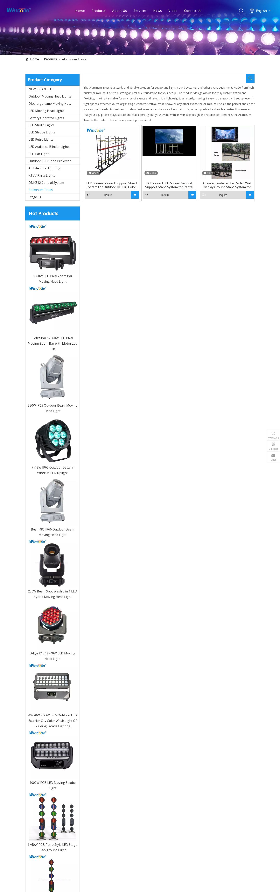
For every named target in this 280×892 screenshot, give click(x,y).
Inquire (98, 195)
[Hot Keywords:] (250, 78)
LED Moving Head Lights (47, 111)
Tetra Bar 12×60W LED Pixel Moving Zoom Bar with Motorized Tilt (52, 343)
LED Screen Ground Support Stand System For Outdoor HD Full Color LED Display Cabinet (111, 185)
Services (140, 11)
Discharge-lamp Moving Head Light (54, 103)
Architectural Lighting (44, 168)
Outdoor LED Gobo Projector (50, 161)
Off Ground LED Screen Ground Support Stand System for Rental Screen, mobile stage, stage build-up (169, 185)
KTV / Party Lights (42, 175)
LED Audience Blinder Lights (49, 147)
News (157, 11)
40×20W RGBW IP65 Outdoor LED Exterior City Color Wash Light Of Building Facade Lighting (52, 720)
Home (80, 11)
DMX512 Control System (46, 182)
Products (99, 11)
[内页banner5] (140, 27)
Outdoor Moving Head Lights (50, 96)
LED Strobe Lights (42, 132)
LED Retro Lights (41, 139)
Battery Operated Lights (46, 118)
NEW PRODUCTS (41, 89)
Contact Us (192, 11)
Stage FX (35, 197)
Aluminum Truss (41, 190)
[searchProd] (165, 78)
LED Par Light (39, 154)
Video (173, 11)
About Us (119, 11)
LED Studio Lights (41, 125)
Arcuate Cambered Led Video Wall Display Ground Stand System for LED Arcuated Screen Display (226, 185)
